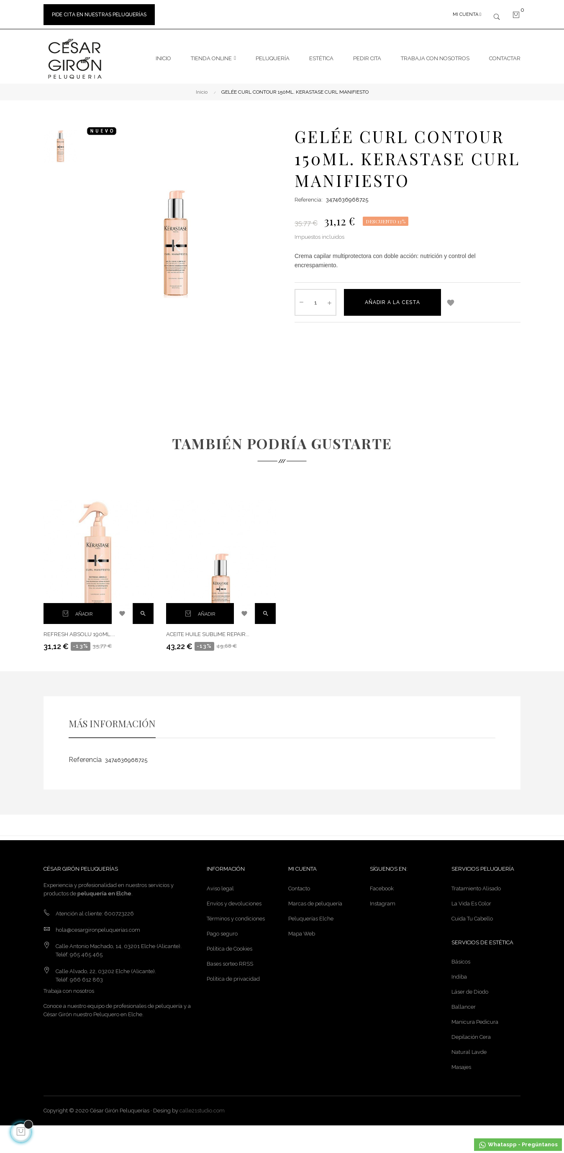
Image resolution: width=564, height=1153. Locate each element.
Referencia (85, 755)
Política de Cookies (229, 944)
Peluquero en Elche (117, 1010)
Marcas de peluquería (315, 899)
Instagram (382, 899)
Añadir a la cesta (392, 298)
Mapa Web (301, 929)
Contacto (299, 884)
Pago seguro (222, 929)
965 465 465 (86, 950)
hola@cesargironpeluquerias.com (98, 926)
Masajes (461, 1063)
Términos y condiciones (236, 914)
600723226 (119, 909)
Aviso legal (220, 884)
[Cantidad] (315, 298)
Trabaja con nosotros (69, 987)
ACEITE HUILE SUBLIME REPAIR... (207, 630)
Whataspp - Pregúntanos (518, 1145)
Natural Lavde (469, 1048)
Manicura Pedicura (474, 1018)
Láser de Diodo (469, 987)
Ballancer (463, 1003)
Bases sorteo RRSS (230, 959)
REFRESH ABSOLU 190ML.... (79, 630)
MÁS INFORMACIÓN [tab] (112, 719)
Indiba (459, 972)
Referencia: (309, 195)
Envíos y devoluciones (234, 899)
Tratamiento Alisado (476, 884)
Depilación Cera (471, 1033)
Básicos (460, 957)
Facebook (382, 884)
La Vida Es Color (471, 899)
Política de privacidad (233, 974)
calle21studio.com (202, 1106)
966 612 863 (86, 975)
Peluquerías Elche (310, 914)
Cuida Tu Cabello (472, 914)
